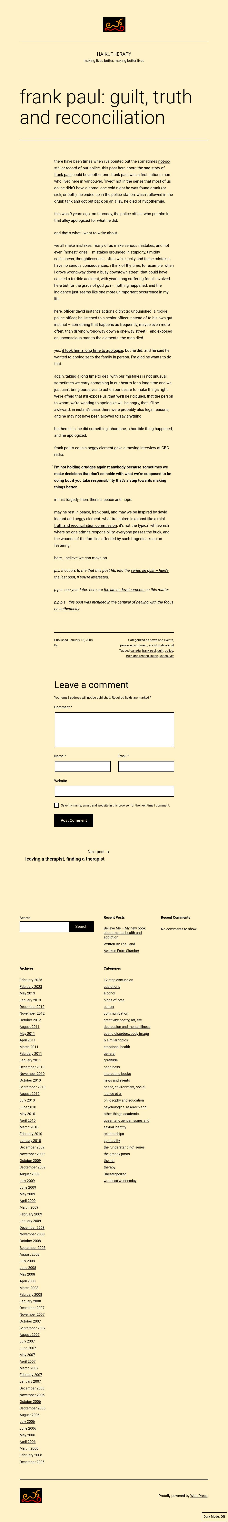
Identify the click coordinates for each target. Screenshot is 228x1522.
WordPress (198, 1496)
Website (60, 781)
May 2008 (27, 1274)
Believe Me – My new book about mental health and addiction (125, 932)
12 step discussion (118, 980)
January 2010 (30, 1141)
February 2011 (31, 1053)
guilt (160, 650)
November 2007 (32, 1314)
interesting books (117, 1074)
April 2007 (28, 1361)
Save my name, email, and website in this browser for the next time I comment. (115, 805)
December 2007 (32, 1308)
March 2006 (29, 1448)
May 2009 (27, 1194)
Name (60, 756)
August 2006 (30, 1415)
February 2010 (31, 1134)
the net (109, 1160)
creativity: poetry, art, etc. (123, 1020)
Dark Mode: (214, 1516)
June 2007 (28, 1348)
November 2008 (32, 1234)
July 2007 (27, 1341)
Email (123, 756)
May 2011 (27, 1033)
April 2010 (28, 1120)
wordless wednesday (120, 1181)
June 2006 (28, 1428)
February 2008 (31, 1294)
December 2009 (32, 1147)
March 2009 (29, 1207)
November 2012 (32, 1013)
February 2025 (31, 980)
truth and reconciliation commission (85, 525)
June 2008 (28, 1268)
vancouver (166, 656)
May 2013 (27, 993)
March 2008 (29, 1288)
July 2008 (27, 1261)
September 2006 (32, 1408)
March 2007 (29, 1368)
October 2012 (30, 1020)
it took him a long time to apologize (92, 350)
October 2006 (30, 1401)
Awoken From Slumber (121, 951)
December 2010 (32, 1067)
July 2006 (27, 1421)
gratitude (111, 1060)
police (169, 650)
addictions (112, 986)
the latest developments (124, 589)
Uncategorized (115, 1174)
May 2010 (27, 1114)
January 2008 (30, 1301)
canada (135, 650)
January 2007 (30, 1381)
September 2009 (32, 1167)
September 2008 (32, 1248)
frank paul (149, 650)
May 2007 (27, 1355)
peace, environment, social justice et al (147, 645)
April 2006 (28, 1442)
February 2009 (31, 1214)
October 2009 (30, 1160)
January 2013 (30, 1000)
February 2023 (31, 986)
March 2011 (29, 1047)
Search (25, 918)
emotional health (117, 1047)
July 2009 (27, 1181)
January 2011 (30, 1060)
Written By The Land (119, 944)
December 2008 (32, 1227)
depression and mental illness (127, 1027)
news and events (161, 640)
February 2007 (31, 1375)
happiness (112, 1067)
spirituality (112, 1141)
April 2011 (28, 1040)
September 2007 (32, 1328)
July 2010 (27, 1100)
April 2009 (28, 1201)
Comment (63, 707)
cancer (109, 1007)
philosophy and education (124, 1100)
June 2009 (28, 1187)
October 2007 (30, 1321)
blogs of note (114, 1000)
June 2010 (28, 1107)
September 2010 (32, 1087)
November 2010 (32, 1074)
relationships (114, 1134)
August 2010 (30, 1094)
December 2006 (32, 1388)
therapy (109, 1167)
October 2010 (30, 1080)
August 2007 (30, 1335)
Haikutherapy (114, 54)
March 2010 (29, 1127)
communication (116, 1013)
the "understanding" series (124, 1147)
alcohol (109, 993)
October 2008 (30, 1241)
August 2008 (30, 1254)
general (109, 1053)
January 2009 (30, 1221)
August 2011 (30, 1027)
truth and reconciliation (142, 656)
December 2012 (32, 1007)
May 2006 (27, 1435)
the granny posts (117, 1154)
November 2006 (32, 1395)
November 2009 (32, 1154)
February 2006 (31, 1455)
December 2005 (32, 1462)
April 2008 (28, 1281)
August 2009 (30, 1174)
